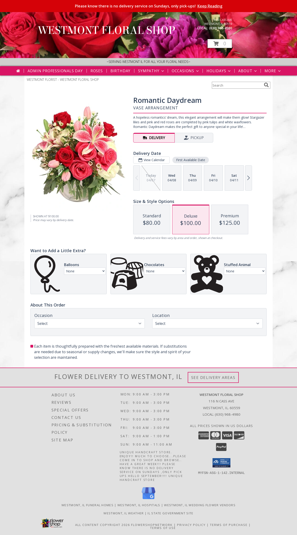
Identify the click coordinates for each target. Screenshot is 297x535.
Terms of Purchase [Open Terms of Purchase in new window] (229, 525)
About (248, 70)
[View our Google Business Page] (148, 499)
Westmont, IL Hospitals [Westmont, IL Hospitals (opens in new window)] (138, 505)
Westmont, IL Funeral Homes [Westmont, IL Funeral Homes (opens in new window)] (87, 505)
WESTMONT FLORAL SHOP (106, 30)
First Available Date (190, 160)
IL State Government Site (170, 513)
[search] (266, 85)
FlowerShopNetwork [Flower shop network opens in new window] (152, 525)
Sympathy (151, 70)
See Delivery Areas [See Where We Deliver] (213, 377)
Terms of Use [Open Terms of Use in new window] (163, 528)
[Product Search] (237, 85)
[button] (219, 43)
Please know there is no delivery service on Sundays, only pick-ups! (148, 6)
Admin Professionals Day (55, 70)
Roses (96, 70)
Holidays (219, 70)
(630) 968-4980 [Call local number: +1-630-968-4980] (220, 28)
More (273, 70)
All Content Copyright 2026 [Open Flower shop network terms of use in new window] (102, 525)
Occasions (186, 70)
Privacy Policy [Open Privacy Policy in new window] (191, 525)
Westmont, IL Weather (123, 513)
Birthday (120, 70)
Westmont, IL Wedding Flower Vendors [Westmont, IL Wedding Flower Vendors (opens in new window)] (200, 505)
